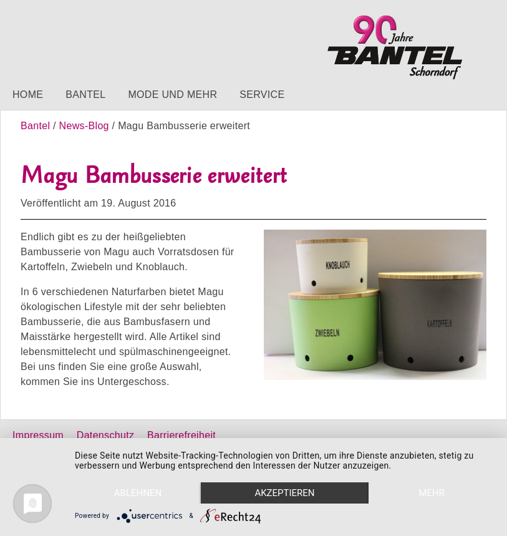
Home (27, 94)
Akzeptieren (284, 493)
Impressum (38, 435)
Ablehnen (138, 493)
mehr (431, 493)
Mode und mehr (172, 94)
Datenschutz (105, 435)
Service (261, 94)
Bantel (85, 94)
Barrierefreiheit (181, 435)
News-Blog (84, 125)
